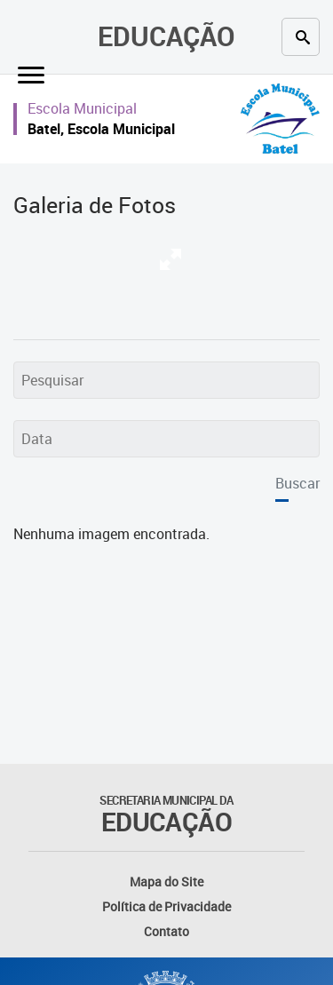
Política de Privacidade (166, 906)
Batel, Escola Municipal (101, 129)
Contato (166, 931)
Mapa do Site (166, 881)
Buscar (297, 483)
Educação (166, 36)
